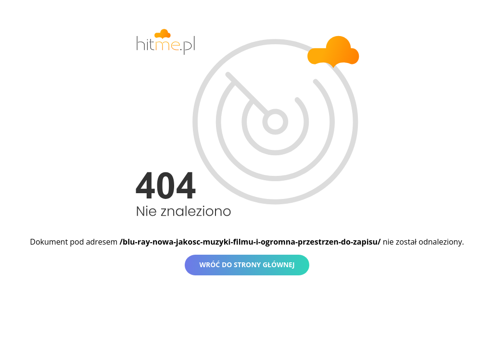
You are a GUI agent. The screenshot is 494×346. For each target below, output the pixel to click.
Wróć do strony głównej (246, 264)
